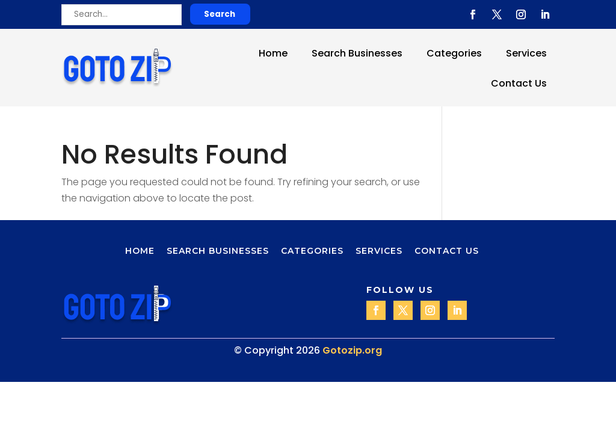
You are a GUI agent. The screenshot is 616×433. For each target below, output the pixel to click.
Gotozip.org (352, 350)
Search (219, 14)
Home (273, 53)
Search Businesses (357, 53)
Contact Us (519, 83)
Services (526, 53)
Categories (454, 53)
